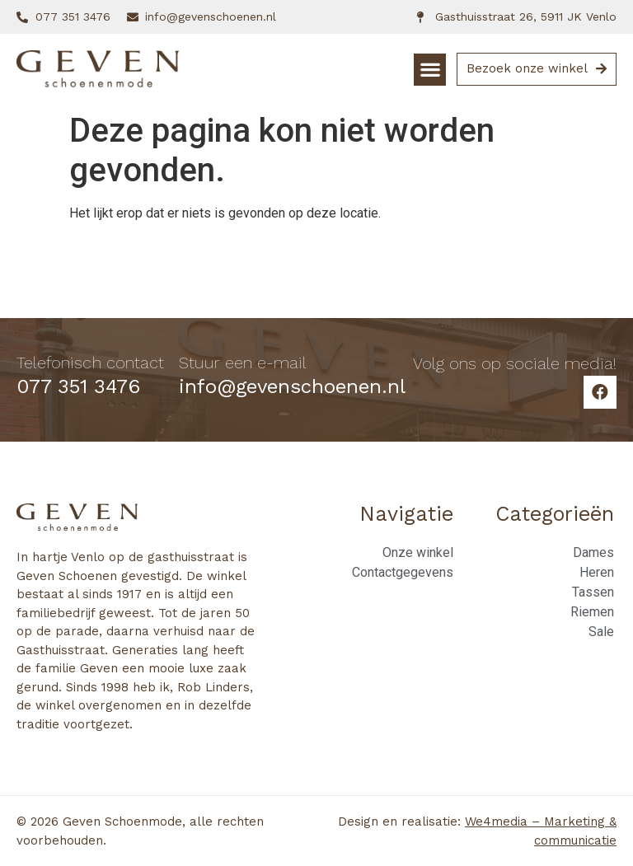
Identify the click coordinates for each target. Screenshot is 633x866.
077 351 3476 (78, 386)
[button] (430, 70)
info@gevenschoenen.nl (292, 386)
